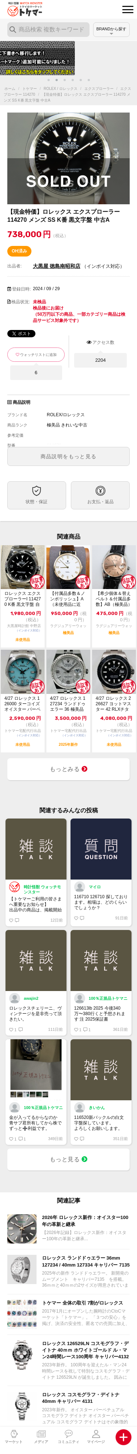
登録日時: (21, 289)
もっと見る (69, 1159)
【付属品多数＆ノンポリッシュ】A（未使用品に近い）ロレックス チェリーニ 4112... (68, 599)
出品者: (14, 266)
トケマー (29, 89)
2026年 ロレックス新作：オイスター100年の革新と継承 (85, 1221)
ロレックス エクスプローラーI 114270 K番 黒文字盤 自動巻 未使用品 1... (22, 599)
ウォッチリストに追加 (38, 355)
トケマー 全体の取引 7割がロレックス (82, 1303)
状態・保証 (36, 501)
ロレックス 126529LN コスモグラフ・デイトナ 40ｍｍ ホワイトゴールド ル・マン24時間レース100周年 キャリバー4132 (85, 1350)
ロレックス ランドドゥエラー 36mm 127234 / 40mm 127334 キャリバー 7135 (86, 1261)
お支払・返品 (100, 501)
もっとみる (69, 769)
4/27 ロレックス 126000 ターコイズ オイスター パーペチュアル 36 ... (22, 704)
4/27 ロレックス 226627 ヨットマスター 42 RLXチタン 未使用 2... (113, 704)
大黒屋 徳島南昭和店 (56, 266)
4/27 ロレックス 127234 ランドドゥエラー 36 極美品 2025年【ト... (67, 704)
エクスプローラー (99, 89)
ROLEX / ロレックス (60, 89)
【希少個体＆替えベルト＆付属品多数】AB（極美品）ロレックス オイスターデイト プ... (114, 599)
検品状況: (20, 301)
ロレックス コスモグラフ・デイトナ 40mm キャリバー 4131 (80, 1398)
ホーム (9, 89)
